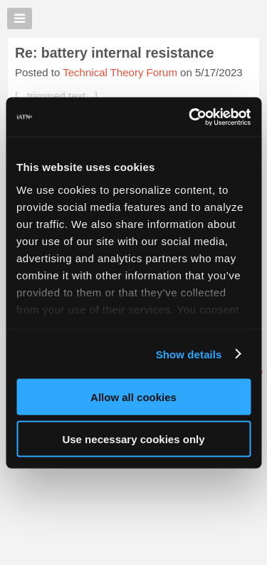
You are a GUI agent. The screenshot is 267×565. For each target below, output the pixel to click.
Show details (189, 354)
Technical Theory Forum (120, 72)
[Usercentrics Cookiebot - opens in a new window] (190, 117)
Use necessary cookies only (133, 438)
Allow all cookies (133, 397)
